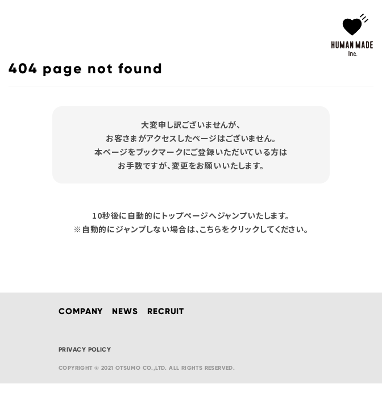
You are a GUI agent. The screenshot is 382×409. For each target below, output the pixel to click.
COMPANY (81, 311)
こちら (211, 229)
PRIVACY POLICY (85, 349)
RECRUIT (165, 311)
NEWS (125, 311)
